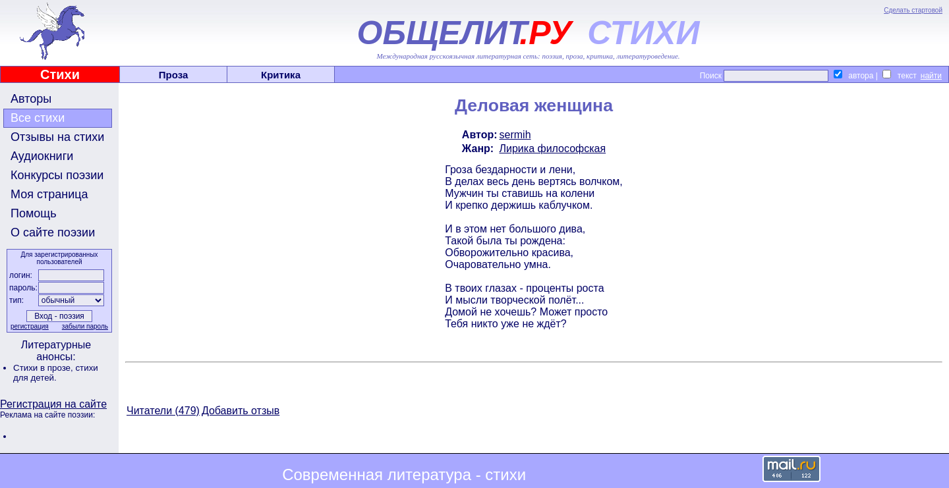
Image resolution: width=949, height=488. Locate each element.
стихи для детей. (55, 373)
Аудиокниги (42, 156)
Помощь (34, 213)
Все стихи (38, 117)
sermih (515, 134)
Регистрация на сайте (53, 404)
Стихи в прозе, (44, 368)
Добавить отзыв (240, 410)
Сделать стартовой (913, 10)
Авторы (31, 98)
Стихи (60, 74)
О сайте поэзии (53, 232)
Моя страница (49, 194)
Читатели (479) (163, 410)
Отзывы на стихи (57, 137)
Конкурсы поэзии (57, 175)
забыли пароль (85, 326)
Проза (173, 74)
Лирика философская (553, 148)
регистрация (30, 326)
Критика (281, 74)
